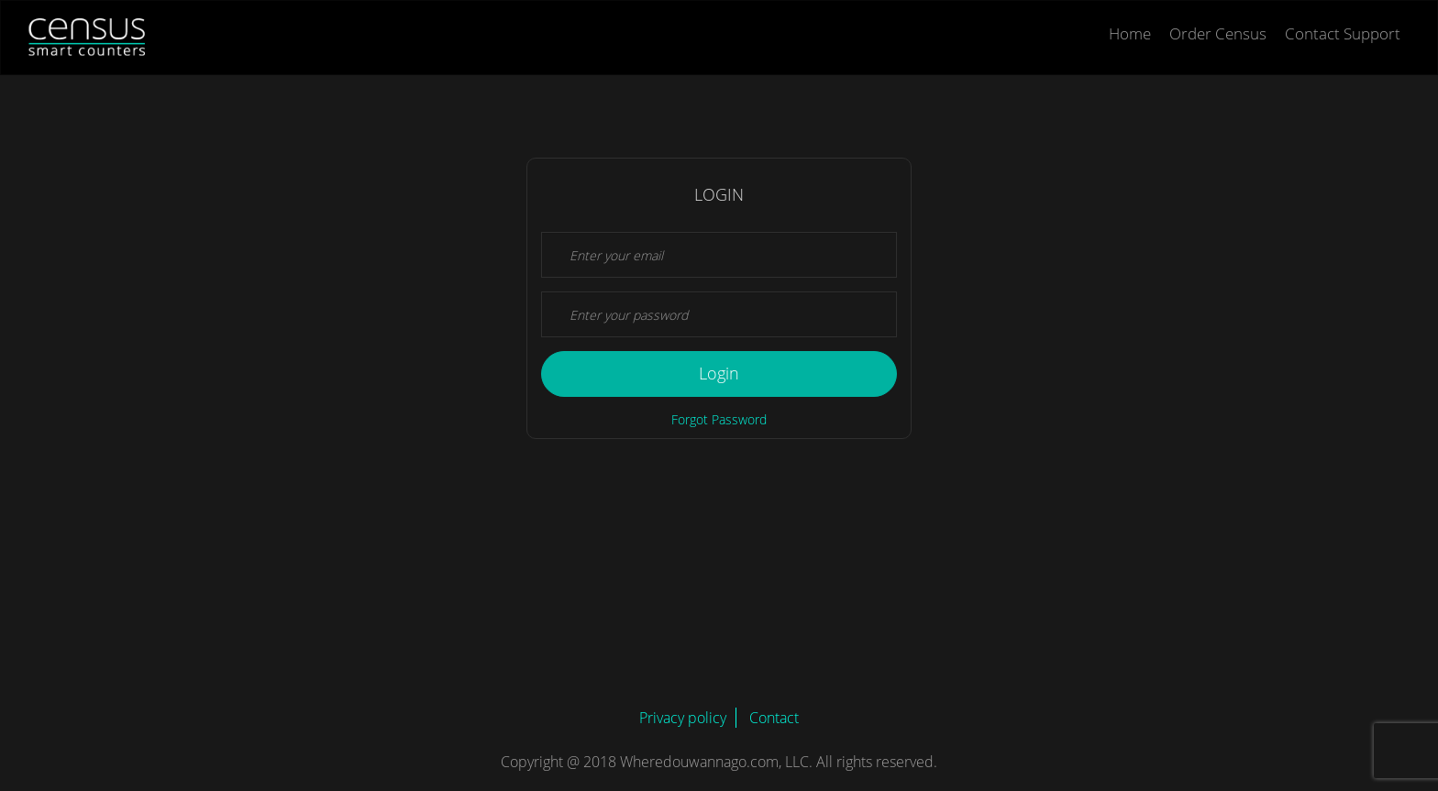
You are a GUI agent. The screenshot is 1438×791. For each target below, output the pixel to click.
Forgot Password (719, 419)
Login (719, 373)
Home (1130, 33)
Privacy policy (682, 718)
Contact (774, 718)
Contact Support (1342, 33)
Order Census (1218, 33)
